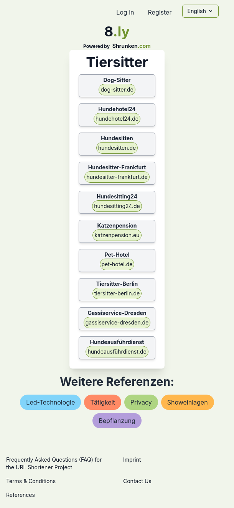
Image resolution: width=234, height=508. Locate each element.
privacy (141, 402)
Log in (125, 12)
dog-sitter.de (117, 89)
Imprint (132, 459)
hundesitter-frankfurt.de (116, 177)
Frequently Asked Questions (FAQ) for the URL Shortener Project (54, 463)
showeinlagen (187, 402)
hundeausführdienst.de (116, 351)
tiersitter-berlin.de (117, 293)
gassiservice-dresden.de (117, 322)
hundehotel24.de (117, 118)
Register (159, 12)
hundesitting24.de (117, 206)
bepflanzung (117, 420)
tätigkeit (102, 402)
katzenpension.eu (116, 235)
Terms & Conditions (31, 481)
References (20, 495)
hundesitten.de (117, 147)
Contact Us (137, 481)
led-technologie (50, 402)
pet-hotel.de (117, 264)
